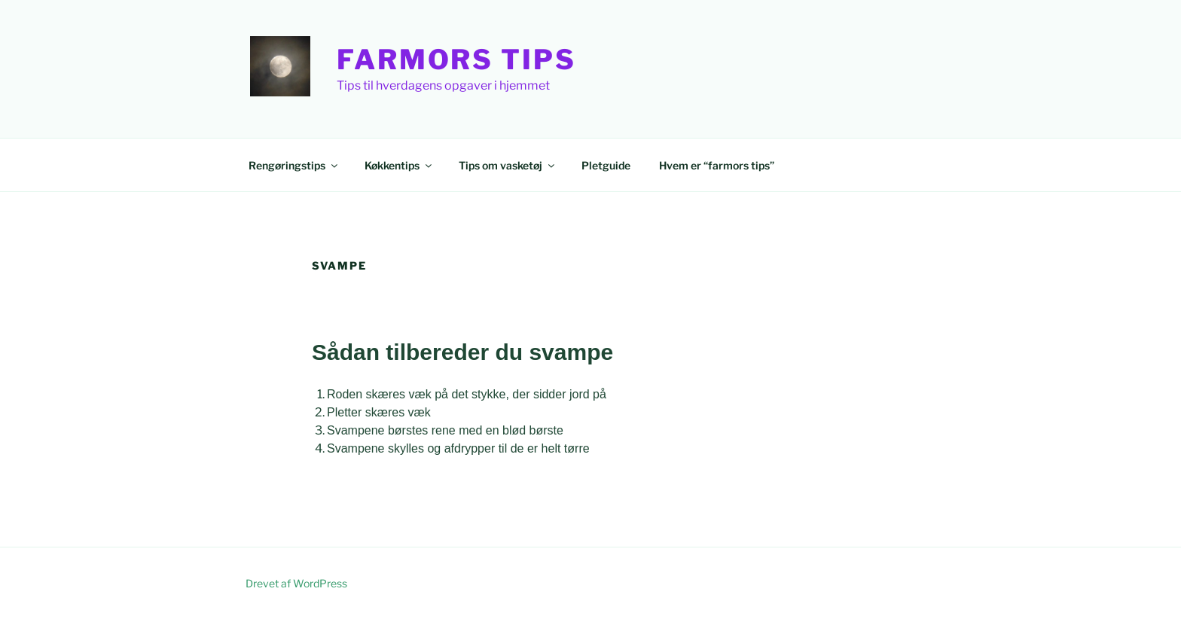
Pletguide (605, 165)
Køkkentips (399, 165)
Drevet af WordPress (296, 583)
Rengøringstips (294, 165)
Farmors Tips (456, 59)
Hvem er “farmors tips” (716, 165)
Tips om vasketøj (508, 165)
